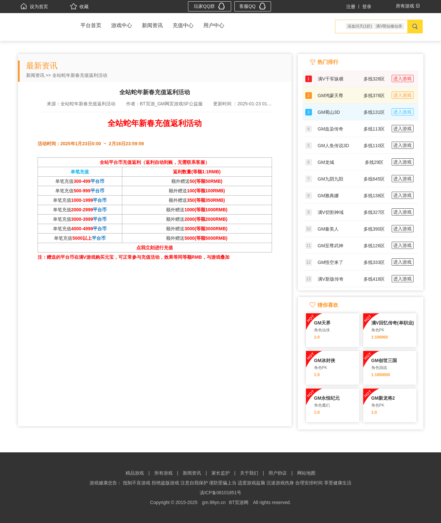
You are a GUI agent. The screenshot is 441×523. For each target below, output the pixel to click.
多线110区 (374, 145)
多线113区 (374, 128)
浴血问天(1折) (360, 26)
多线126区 (374, 245)
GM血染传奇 (331, 128)
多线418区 (374, 279)
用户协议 (277, 473)
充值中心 (183, 25)
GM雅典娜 (328, 195)
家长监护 (221, 473)
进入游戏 (402, 78)
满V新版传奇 (331, 279)
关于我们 (249, 473)
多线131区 (374, 112)
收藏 (79, 6)
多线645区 (374, 179)
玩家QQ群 (209, 6)
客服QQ (252, 6)
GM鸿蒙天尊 (331, 95)
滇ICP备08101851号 (221, 492)
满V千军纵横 (331, 78)
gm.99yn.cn (214, 502)
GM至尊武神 (331, 245)
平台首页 (90, 25)
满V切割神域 (331, 212)
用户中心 (213, 25)
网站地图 (306, 473)
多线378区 (374, 95)
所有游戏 (163, 473)
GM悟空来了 (331, 262)
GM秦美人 (328, 229)
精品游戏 (135, 473)
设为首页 (34, 6)
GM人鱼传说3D (333, 145)
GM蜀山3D (329, 112)
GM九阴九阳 (331, 179)
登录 (366, 6)
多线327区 (374, 212)
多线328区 (374, 78)
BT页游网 (238, 502)
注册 (350, 6)
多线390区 (374, 229)
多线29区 (374, 162)
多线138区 (374, 195)
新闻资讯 (152, 25)
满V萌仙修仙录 (389, 26)
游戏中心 (121, 25)
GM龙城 (326, 162)
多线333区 (374, 262)
